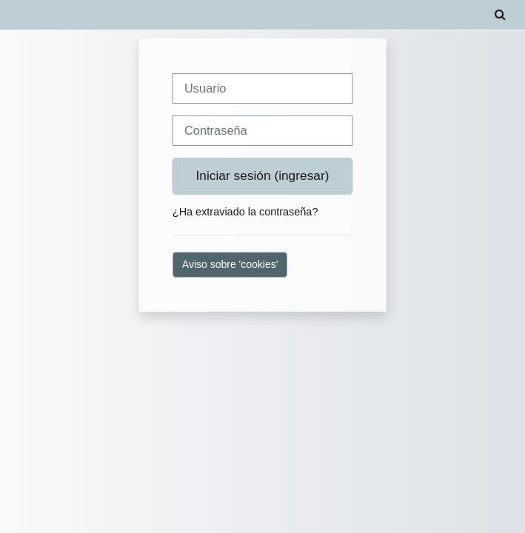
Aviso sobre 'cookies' (230, 264)
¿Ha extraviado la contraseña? (245, 212)
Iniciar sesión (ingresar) (263, 175)
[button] (500, 14)
